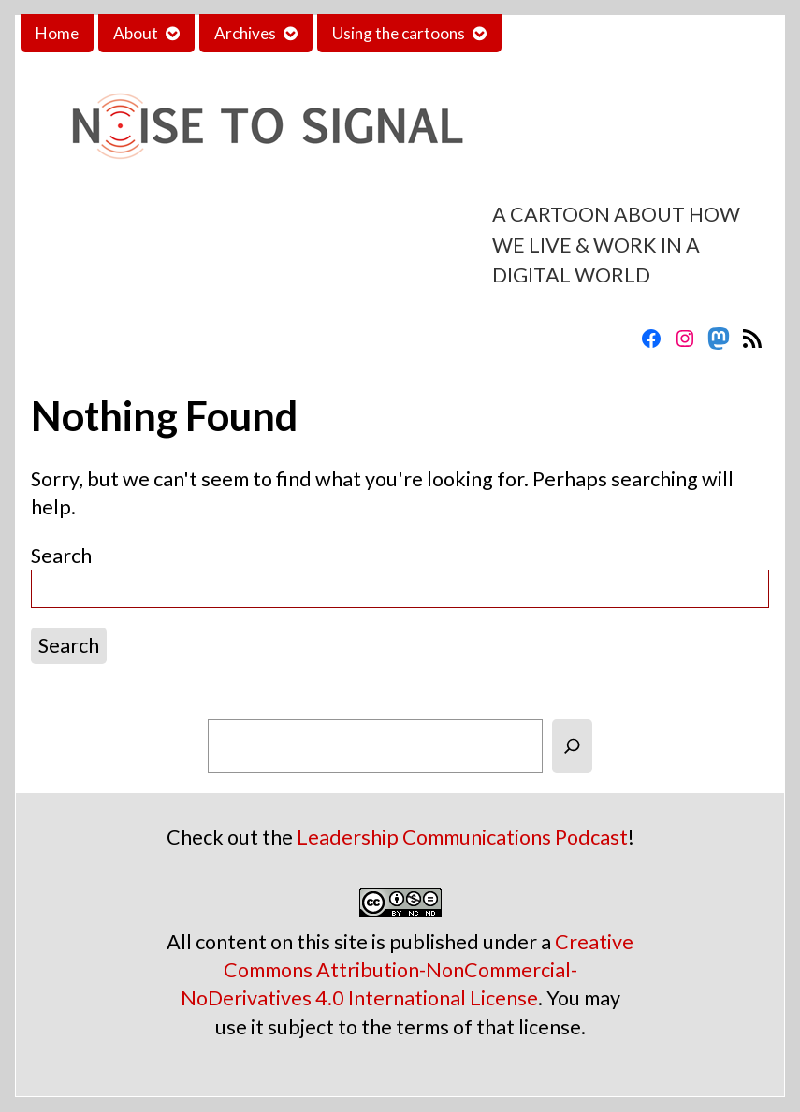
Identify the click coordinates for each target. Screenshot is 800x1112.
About (135, 33)
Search (61, 555)
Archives (245, 33)
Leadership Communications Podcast (462, 837)
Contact (545, 33)
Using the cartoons (398, 33)
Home (57, 33)
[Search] (572, 746)
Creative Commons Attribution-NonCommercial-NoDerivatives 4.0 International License (407, 970)
